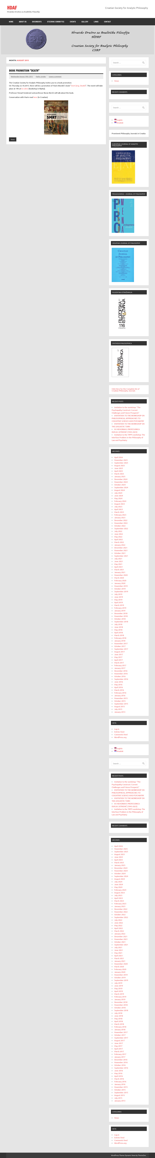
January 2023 (119, 517)
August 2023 (119, 504)
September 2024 (121, 487)
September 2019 (121, 591)
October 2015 (120, 701)
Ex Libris (24, 88)
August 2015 (119, 706)
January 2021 (119, 572)
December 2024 (120, 479)
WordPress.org (120, 737)
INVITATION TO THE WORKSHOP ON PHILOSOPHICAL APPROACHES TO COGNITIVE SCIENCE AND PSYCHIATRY (128, 418)
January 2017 (119, 668)
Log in (116, 729)
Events (73, 21)
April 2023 (118, 509)
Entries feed (119, 732)
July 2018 (118, 624)
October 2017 (120, 646)
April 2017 (118, 660)
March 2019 (119, 605)
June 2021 (118, 561)
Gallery (84, 21)
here (35, 97)
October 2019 (120, 588)
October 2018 (120, 619)
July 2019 (118, 594)
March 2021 (119, 569)
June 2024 (118, 495)
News (13, 139)
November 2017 (121, 643)
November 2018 (121, 616)
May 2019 (118, 599)
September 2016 (121, 679)
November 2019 (121, 586)
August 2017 (119, 651)
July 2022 (118, 531)
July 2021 (118, 558)
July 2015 (118, 709)
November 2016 (121, 673)
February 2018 (120, 638)
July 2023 (118, 506)
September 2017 (121, 649)
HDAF (12, 7)
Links (96, 21)
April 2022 (118, 539)
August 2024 (119, 490)
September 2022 (121, 528)
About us (22, 21)
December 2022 (120, 520)
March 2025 (119, 474)
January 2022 (119, 545)
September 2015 (121, 703)
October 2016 (120, 676)
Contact (107, 21)
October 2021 (120, 553)
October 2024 (120, 484)
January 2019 (119, 610)
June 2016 (118, 682)
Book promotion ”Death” (24, 71)
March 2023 (119, 512)
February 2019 (120, 608)
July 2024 (118, 493)
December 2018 (120, 613)
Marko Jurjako (41, 76)
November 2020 (121, 575)
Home (11, 21)
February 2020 (120, 580)
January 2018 (119, 641)
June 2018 (118, 627)
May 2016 (118, 684)
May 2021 (118, 564)
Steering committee (55, 21)
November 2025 (121, 460)
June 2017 (118, 654)
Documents (37, 21)
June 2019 (118, 597)
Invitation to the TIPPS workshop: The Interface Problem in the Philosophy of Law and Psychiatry (128, 437)
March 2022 (119, 542)
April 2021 (118, 567)
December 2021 (120, 547)
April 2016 (118, 687)
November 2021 (121, 550)
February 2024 (120, 501)
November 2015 (121, 698)
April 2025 (118, 471)
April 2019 (118, 602)
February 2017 (120, 665)
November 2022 (121, 523)
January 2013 (119, 712)
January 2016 (119, 695)
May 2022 (118, 536)
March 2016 (119, 690)
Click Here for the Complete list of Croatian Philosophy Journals (125, 390)
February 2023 (120, 515)
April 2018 (118, 632)
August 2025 (119, 465)
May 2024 (118, 498)
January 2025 (119, 476)
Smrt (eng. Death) (78, 85)
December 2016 (120, 671)
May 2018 (118, 630)
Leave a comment (55, 76)
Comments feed (120, 734)
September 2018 (121, 621)
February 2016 (120, 693)
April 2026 (118, 457)
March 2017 (119, 662)
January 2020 (119, 583)
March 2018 (119, 635)
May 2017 (118, 657)
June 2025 (118, 468)
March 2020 (119, 578)
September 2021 (121, 556)
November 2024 (121, 482)
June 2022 (118, 534)
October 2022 (120, 526)
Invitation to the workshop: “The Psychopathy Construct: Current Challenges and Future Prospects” (126, 410)
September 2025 (121, 463)
